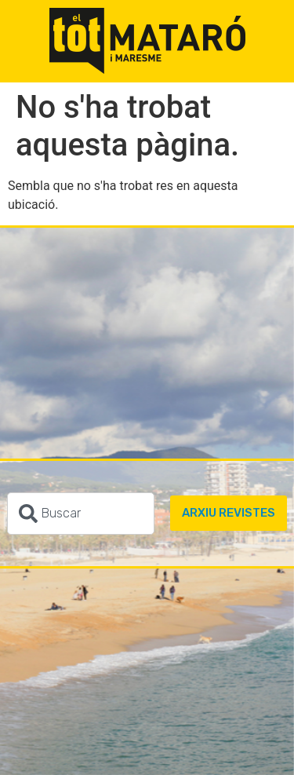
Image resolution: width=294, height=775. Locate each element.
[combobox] (80, 513)
